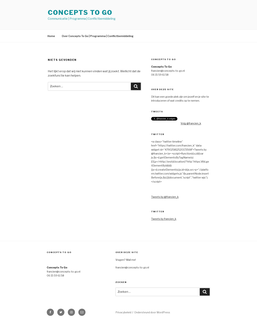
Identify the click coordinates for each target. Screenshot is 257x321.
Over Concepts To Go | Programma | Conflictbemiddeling (97, 36)
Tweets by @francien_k (165, 196)
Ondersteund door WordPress (152, 312)
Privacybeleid (123, 312)
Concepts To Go (80, 12)
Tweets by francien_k (163, 218)
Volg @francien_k (191, 123)
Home (51, 36)
